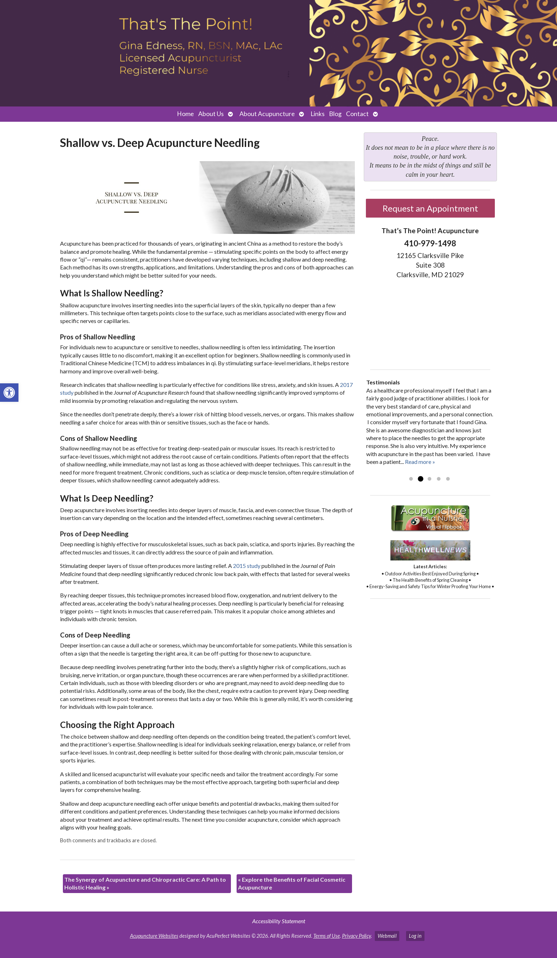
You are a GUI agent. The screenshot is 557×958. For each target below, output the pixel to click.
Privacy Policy (356, 936)
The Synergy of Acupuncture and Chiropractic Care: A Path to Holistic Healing (145, 883)
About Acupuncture (267, 113)
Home (185, 113)
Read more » (420, 461)
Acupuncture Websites (154, 936)
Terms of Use (326, 936)
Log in (415, 936)
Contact (357, 113)
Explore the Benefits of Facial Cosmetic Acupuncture (291, 883)
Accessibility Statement (278, 921)
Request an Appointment (430, 208)
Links (317, 113)
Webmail (387, 936)
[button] (9, 392)
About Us (211, 113)
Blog (335, 113)
